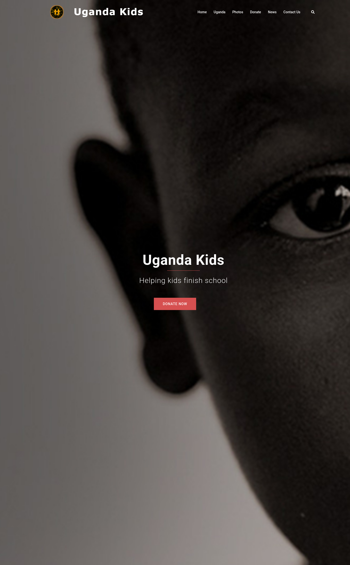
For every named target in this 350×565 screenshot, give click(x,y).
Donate (255, 12)
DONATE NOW (175, 304)
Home (202, 12)
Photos (237, 12)
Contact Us (291, 12)
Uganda (219, 12)
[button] (313, 12)
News (272, 12)
